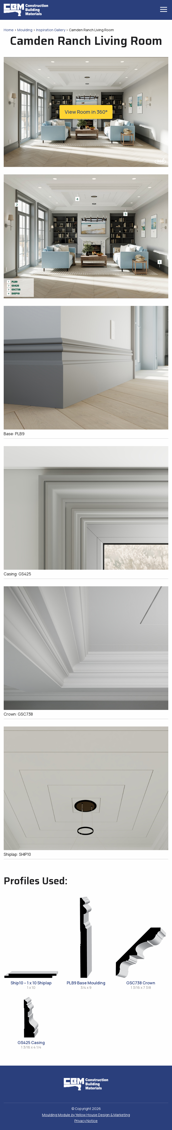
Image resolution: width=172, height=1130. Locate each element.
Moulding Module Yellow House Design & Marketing (86, 1114)
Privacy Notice (86, 1120)
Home (9, 29)
